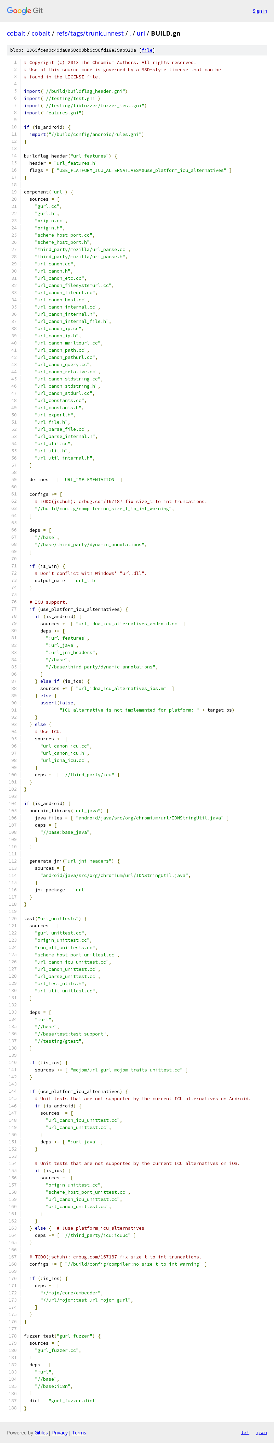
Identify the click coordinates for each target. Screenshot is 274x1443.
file (147, 50)
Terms (79, 1432)
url (141, 33)
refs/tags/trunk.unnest (90, 33)
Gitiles (41, 1432)
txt (245, 1432)
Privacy (60, 1432)
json (261, 1432)
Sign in (260, 11)
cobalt (16, 33)
